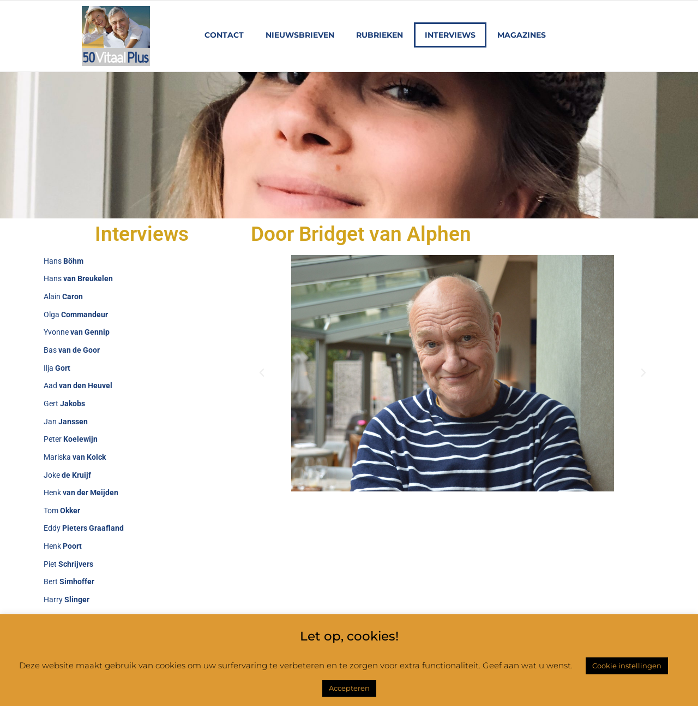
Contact (224, 35)
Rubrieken (379, 35)
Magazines (521, 35)
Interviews (450, 35)
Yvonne (77, 332)
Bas (72, 350)
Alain (63, 296)
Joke (67, 475)
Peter (71, 439)
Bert (69, 582)
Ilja (57, 368)
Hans (63, 261)
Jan (66, 421)
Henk (81, 492)
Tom (62, 510)
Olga (76, 314)
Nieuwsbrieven (300, 35)
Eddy (84, 528)
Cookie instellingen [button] (626, 665)
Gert (64, 403)
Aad (78, 385)
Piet (68, 564)
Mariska (75, 457)
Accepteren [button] (349, 688)
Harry (66, 599)
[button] (261, 372)
